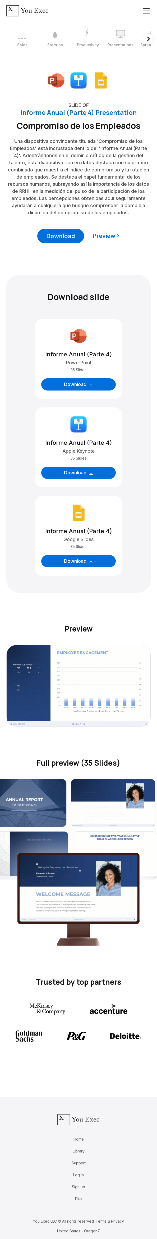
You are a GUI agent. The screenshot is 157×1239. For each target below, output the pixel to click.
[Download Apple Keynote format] (78, 80)
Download (60, 236)
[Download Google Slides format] (100, 80)
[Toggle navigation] (146, 11)
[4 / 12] (120, 39)
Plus (78, 1198)
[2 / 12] (55, 39)
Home (78, 1139)
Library (79, 1151)
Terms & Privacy (110, 1221)
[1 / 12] (22, 39)
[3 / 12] (88, 39)
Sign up (78, 1186)
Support (79, 1163)
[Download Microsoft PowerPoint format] (56, 80)
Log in (78, 1175)
